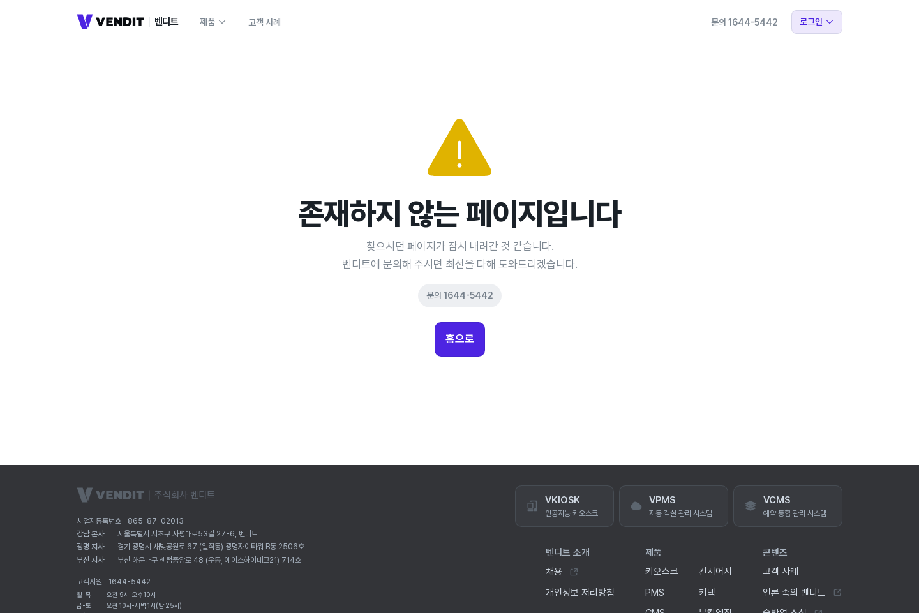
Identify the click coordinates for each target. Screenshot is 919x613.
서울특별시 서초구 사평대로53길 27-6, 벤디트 (187, 533)
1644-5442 (129, 581)
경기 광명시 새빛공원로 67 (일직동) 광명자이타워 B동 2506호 (210, 546)
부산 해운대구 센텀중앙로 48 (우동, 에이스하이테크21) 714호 (209, 560)
